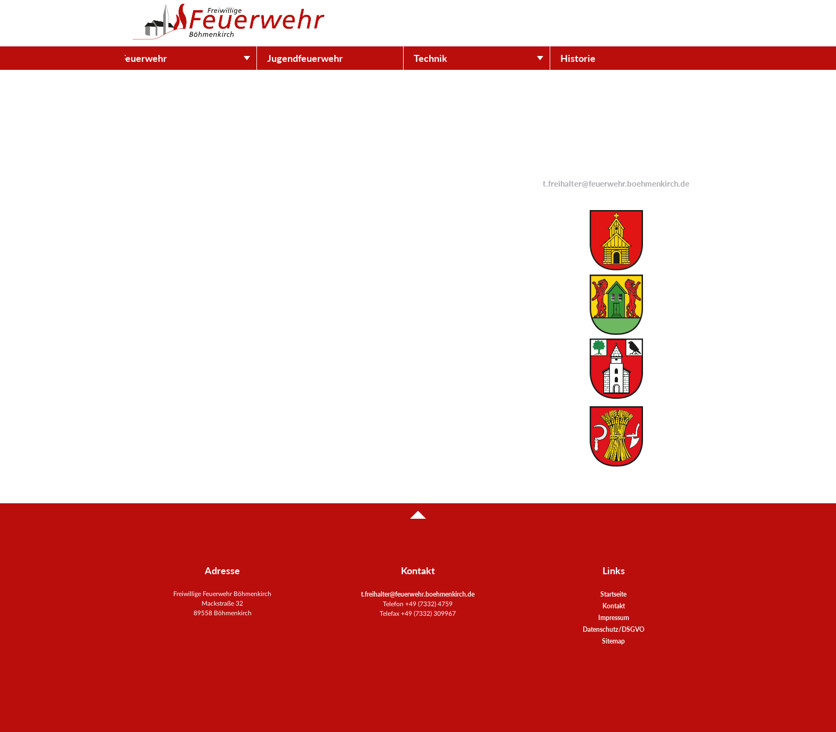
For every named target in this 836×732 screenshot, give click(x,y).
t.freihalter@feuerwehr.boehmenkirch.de (616, 183)
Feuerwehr (158, 58)
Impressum (613, 618)
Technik (445, 58)
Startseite (613, 594)
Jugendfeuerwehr (320, 58)
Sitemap (613, 641)
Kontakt (613, 606)
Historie (592, 58)
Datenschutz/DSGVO (614, 629)
